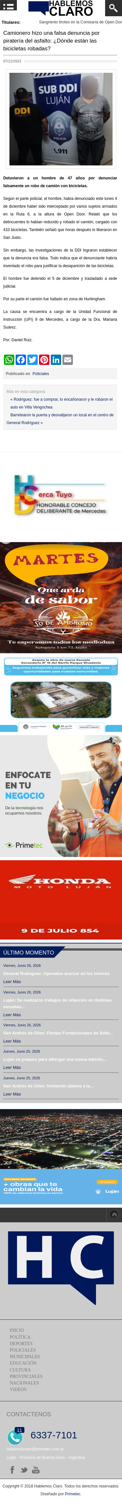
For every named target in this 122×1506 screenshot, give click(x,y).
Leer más (12, 981)
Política (20, 1337)
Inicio (17, 1330)
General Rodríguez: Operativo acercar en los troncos (56, 973)
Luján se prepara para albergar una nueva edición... (55, 1059)
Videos (18, 1389)
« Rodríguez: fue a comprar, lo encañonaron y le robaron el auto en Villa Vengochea (61, 403)
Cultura (20, 1370)
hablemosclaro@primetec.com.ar (35, 1449)
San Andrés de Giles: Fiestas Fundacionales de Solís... (58, 1033)
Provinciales (26, 1376)
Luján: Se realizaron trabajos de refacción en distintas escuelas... (57, 1003)
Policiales (41, 373)
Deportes (21, 1343)
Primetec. (73, 1494)
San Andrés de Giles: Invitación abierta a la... (48, 1086)
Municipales (25, 1356)
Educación (23, 1363)
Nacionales (24, 1383)
